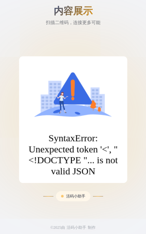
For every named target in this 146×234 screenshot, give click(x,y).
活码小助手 (75, 187)
